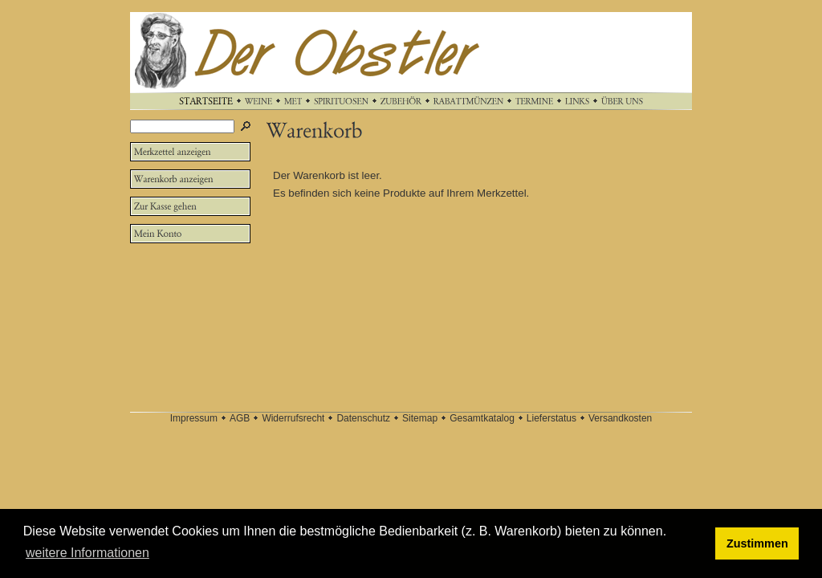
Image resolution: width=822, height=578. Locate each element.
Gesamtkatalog (482, 418)
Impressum (194, 418)
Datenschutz (363, 418)
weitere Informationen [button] (87, 553)
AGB (240, 418)
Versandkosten (620, 418)
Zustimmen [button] (757, 543)
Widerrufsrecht (293, 418)
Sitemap (419, 418)
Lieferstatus (551, 418)
